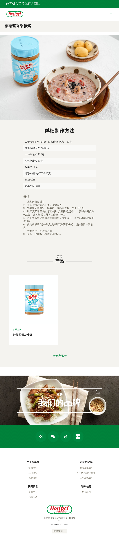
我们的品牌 (86, 450)
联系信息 (86, 474)
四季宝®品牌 (86, 466)
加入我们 (86, 480)
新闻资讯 (33, 474)
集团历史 (33, 456)
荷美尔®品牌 (86, 456)
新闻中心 (33, 480)
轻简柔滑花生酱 (23, 321)
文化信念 (33, 461)
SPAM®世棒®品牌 (86, 461)
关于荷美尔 (33, 450)
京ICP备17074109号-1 (59, 513)
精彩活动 (33, 485)
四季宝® (17, 315)
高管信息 (33, 466)
